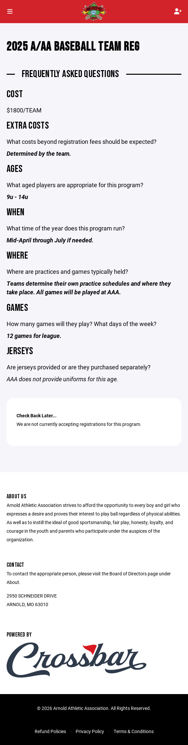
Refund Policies (50, 731)
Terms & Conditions (134, 731)
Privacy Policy (90, 731)
